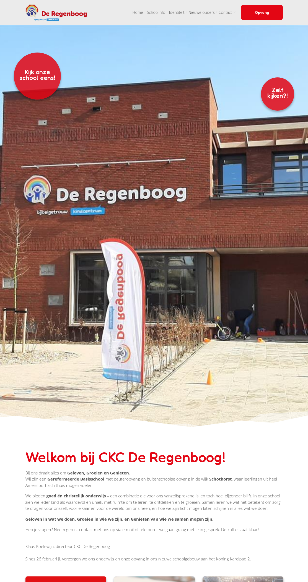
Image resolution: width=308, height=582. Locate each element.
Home (138, 12)
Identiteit (177, 12)
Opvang (262, 12)
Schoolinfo (156, 12)
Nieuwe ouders (201, 12)
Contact (225, 12)
